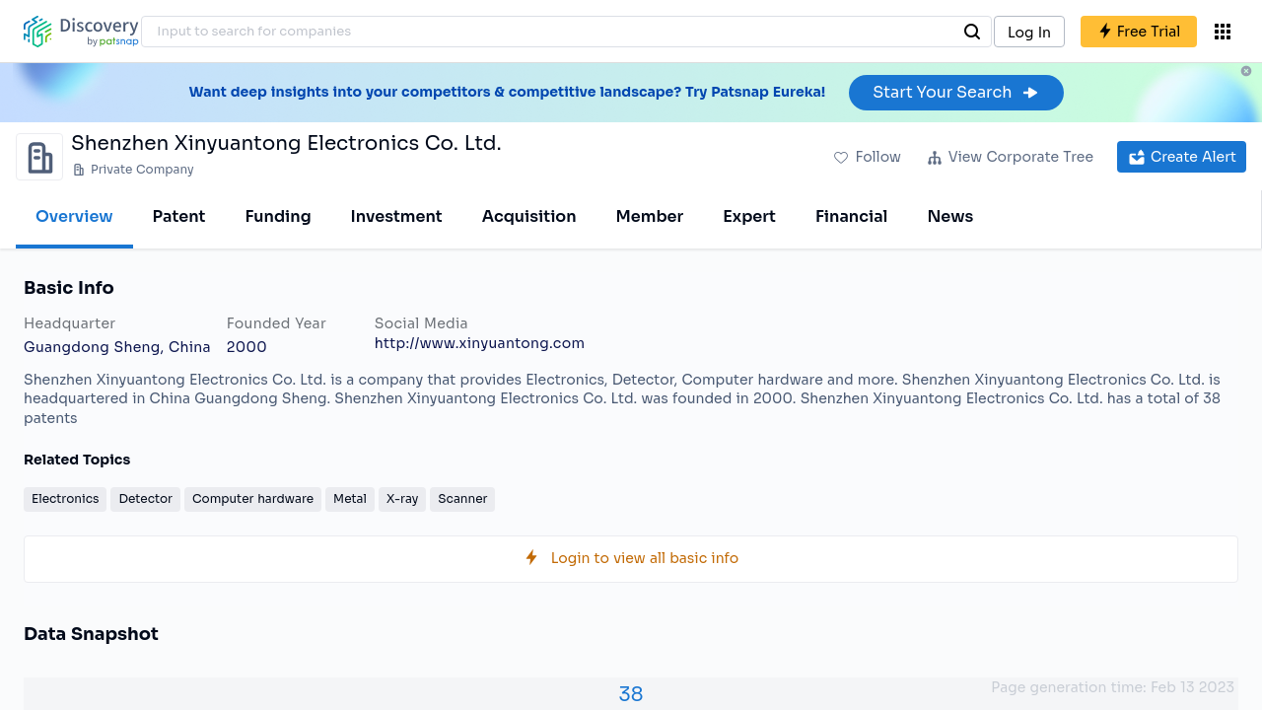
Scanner (462, 498)
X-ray (402, 498)
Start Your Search (956, 92)
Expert (749, 216)
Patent (179, 216)
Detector (145, 498)
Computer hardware (253, 498)
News (950, 216)
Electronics (65, 498)
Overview (74, 216)
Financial (851, 216)
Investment (397, 216)
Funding (278, 216)
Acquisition (529, 216)
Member (650, 216)
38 (630, 694)
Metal (350, 498)
